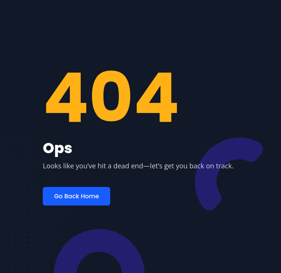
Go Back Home (76, 196)
